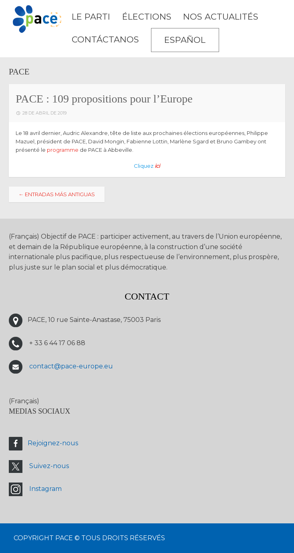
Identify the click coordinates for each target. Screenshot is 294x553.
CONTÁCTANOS (105, 39)
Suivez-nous (49, 466)
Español (184, 40)
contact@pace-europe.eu (71, 366)
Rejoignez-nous (53, 443)
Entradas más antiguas (56, 194)
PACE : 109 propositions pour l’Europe (104, 99)
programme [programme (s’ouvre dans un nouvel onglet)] (63, 150)
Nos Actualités (220, 17)
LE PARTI (91, 17)
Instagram (45, 489)
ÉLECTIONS (146, 17)
